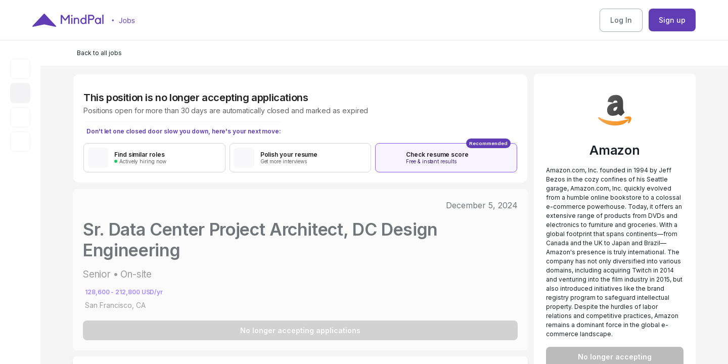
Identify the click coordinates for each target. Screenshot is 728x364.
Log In (621, 20)
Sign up (672, 20)
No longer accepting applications (300, 330)
